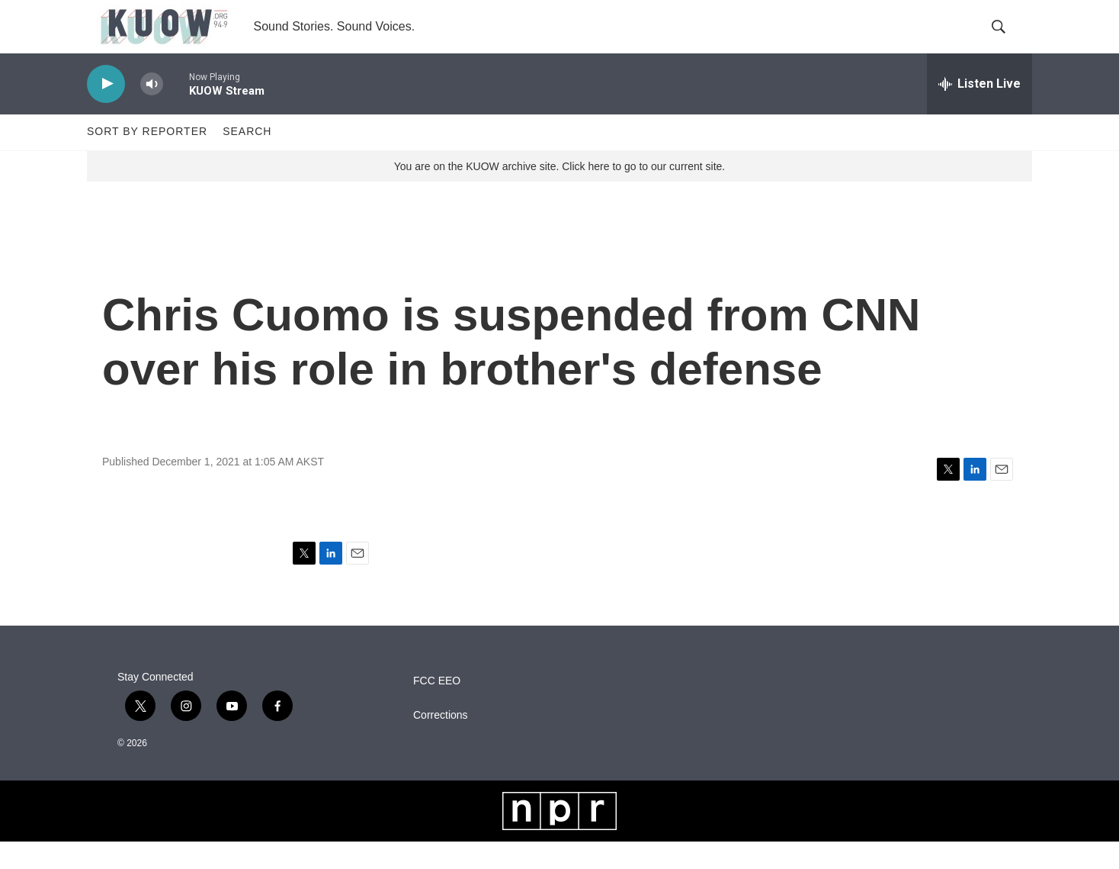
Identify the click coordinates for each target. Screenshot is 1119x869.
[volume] (152, 111)
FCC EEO (436, 707)
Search (247, 159)
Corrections (440, 742)
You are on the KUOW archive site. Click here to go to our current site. (559, 193)
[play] (106, 111)
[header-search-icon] (1007, 40)
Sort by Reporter (147, 159)
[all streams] (979, 110)
